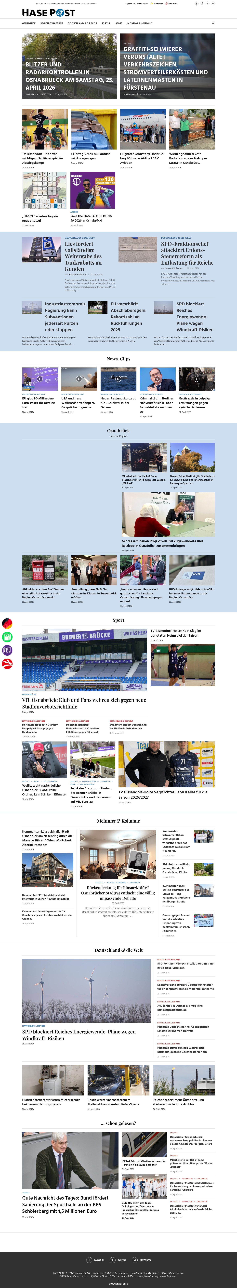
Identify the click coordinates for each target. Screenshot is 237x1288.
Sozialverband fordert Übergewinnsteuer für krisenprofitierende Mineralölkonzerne (185, 987)
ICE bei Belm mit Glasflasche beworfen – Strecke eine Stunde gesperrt (144, 1163)
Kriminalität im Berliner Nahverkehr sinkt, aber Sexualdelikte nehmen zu (156, 405)
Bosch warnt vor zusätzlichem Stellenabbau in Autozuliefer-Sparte (114, 1102)
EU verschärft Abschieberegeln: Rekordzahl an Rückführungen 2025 (128, 317)
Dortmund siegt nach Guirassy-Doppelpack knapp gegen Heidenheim (40, 728)
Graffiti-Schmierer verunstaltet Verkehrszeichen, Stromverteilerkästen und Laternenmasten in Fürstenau (165, 69)
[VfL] (7, 650)
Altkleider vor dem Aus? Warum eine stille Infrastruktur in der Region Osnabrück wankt (43, 593)
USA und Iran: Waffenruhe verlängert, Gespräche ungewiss (78, 403)
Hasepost (131, 94)
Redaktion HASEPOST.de (40, 94)
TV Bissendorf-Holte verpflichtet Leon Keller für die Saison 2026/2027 (163, 795)
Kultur (106, 23)
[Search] (213, 23)
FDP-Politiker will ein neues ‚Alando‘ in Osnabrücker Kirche (175, 868)
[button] (30, 3)
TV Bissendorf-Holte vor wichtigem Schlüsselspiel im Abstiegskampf (42, 158)
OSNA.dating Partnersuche (73, 1276)
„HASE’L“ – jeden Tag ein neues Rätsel (40, 219)
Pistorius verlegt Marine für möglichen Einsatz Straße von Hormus (183, 1029)
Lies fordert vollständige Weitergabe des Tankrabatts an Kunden (83, 256)
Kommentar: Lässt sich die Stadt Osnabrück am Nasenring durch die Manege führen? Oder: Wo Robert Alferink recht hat (47, 838)
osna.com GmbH (82, 1273)
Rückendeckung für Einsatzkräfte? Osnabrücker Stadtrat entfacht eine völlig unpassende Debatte (118, 893)
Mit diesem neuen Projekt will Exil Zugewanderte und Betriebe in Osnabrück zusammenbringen (162, 544)
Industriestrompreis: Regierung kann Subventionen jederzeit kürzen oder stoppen (66, 317)
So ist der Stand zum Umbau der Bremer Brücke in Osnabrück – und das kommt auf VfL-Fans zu (91, 795)
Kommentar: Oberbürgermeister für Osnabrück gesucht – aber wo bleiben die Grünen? (47, 915)
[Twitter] (208, 3)
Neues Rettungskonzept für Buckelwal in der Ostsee (118, 403)
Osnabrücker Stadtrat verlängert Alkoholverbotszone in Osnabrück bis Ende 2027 (191, 1209)
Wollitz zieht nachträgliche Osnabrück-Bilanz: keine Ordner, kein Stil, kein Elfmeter (44, 790)
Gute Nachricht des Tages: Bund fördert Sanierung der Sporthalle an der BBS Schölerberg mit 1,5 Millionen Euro (65, 1204)
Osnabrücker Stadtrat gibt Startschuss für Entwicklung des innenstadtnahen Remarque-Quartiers (192, 480)
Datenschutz (142, 3)
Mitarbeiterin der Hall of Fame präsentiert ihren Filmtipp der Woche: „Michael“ (144, 480)
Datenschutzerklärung (118, 1273)
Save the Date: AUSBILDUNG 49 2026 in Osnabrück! (91, 218)
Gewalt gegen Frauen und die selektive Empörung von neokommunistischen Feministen (176, 923)
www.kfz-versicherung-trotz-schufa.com (156, 1276)
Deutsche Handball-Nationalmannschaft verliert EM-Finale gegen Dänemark (82, 728)
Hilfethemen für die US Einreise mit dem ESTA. (112, 1276)
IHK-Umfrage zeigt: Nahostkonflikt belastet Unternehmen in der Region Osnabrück (191, 593)
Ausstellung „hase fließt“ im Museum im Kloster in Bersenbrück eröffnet (94, 593)
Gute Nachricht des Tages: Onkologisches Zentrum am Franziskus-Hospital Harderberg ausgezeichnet (140, 1208)
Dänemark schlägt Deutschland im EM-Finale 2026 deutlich (128, 727)
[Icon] (40, 379)
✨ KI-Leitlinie (157, 3)
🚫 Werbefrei (171, 3)
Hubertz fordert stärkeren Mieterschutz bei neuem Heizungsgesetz (51, 1102)
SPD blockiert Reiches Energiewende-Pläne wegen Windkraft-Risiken (195, 317)
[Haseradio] (7, 663)
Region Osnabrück (51, 23)
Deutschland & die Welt (82, 23)
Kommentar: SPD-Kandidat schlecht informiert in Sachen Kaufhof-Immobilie (45, 897)
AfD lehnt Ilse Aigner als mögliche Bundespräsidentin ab (180, 1008)
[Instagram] (213, 3)
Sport (119, 23)
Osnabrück (29, 23)
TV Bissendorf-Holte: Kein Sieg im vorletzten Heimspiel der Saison (176, 633)
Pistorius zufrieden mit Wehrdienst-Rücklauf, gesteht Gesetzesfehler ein (182, 1050)
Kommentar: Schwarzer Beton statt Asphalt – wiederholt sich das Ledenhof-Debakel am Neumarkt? (176, 841)
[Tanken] (7, 637)
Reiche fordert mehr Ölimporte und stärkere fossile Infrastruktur (178, 1102)
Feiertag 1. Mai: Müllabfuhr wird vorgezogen (90, 156)
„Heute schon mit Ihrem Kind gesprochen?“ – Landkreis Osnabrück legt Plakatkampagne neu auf (141, 595)
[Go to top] (118, 1283)
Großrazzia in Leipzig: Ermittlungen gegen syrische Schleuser (194, 403)
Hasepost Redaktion (77, 274)
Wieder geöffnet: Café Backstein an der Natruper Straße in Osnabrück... (188, 158)
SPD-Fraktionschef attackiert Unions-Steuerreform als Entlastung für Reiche (187, 253)
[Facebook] (202, 3)
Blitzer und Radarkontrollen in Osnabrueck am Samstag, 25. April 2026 (70, 76)
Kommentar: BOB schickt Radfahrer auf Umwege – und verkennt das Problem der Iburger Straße (176, 894)
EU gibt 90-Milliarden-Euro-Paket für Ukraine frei (38, 403)
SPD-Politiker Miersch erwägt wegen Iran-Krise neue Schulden (185, 965)
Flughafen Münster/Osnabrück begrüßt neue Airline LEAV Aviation (142, 158)
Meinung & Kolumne (139, 23)
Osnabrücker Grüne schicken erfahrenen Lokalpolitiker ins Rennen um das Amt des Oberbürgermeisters (191, 1140)
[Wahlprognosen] (7, 623)
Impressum (130, 3)
